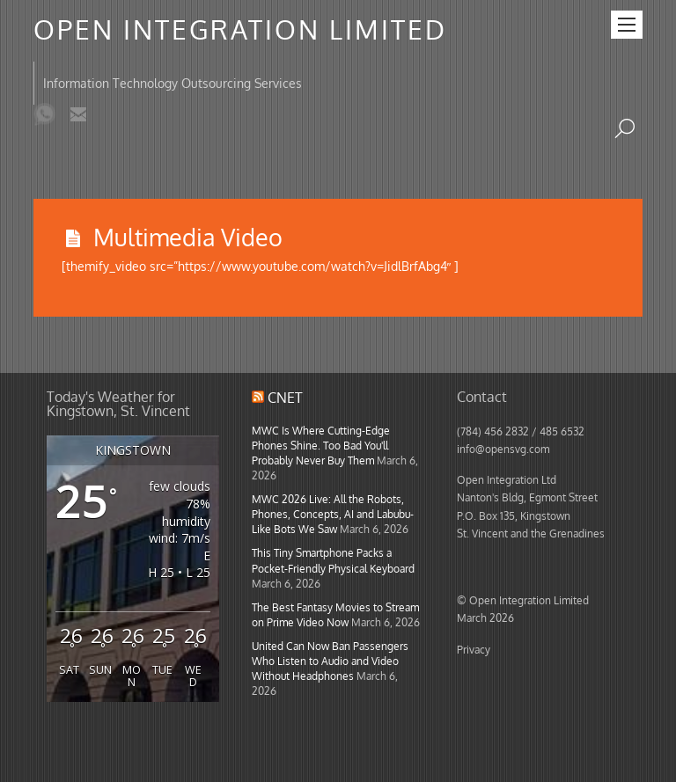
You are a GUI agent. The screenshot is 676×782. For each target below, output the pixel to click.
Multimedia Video (188, 237)
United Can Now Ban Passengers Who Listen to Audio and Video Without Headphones (330, 661)
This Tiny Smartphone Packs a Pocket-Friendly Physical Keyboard (333, 559)
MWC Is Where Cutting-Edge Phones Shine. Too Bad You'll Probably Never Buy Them (321, 445)
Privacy (473, 649)
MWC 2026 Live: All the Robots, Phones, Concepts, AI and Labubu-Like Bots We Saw (333, 514)
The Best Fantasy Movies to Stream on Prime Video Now (335, 614)
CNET (285, 397)
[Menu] (627, 25)
